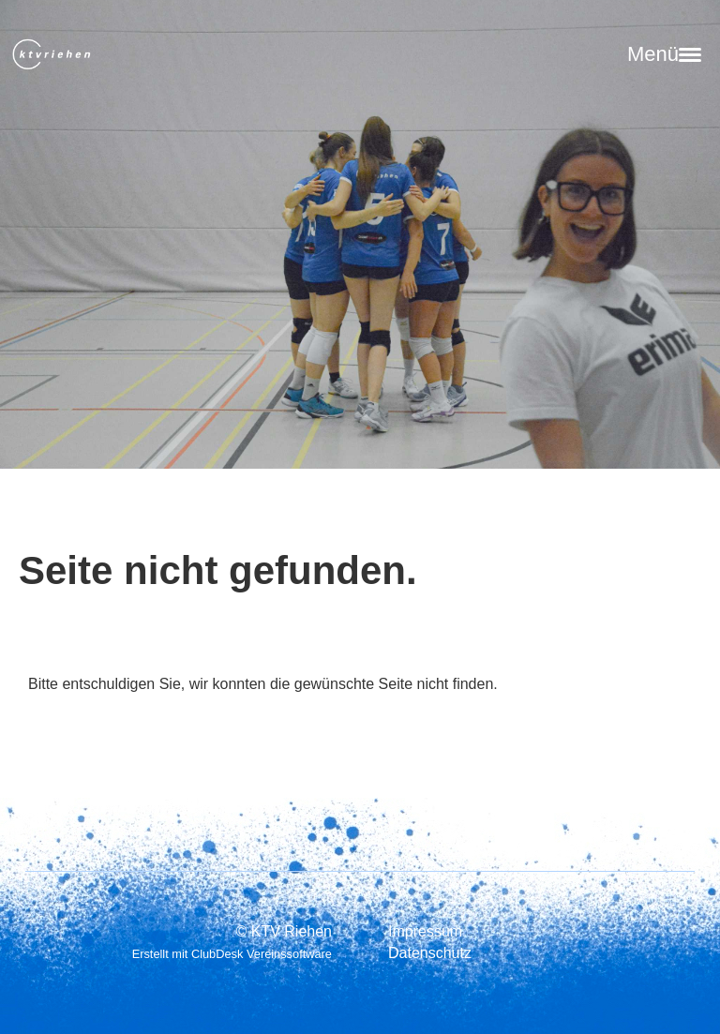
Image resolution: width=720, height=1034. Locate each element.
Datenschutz (430, 953)
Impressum (425, 931)
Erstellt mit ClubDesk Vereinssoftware (232, 954)
